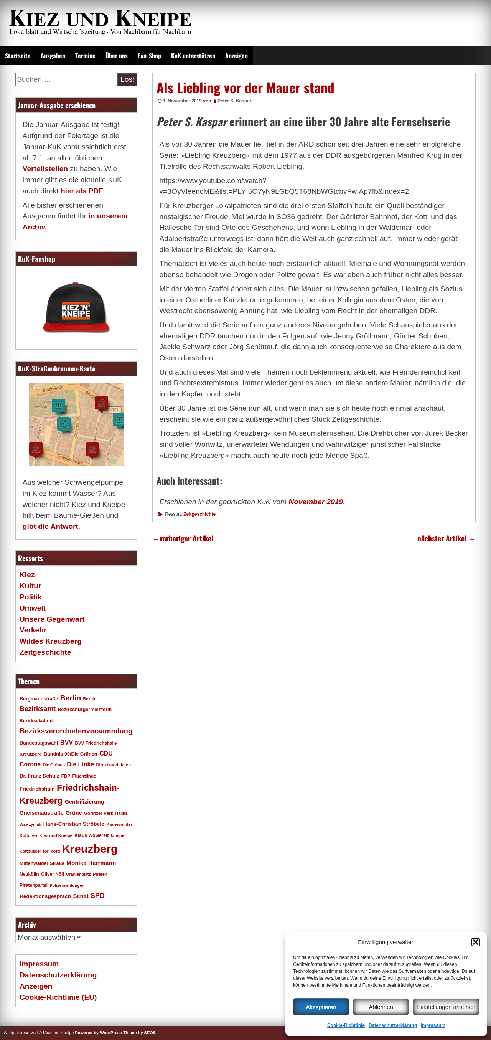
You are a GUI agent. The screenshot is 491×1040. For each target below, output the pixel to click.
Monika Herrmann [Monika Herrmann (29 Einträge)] (91, 863)
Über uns (116, 55)
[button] (475, 942)
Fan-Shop (149, 55)
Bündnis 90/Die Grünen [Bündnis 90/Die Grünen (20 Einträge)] (70, 754)
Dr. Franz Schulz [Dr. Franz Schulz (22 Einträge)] (39, 776)
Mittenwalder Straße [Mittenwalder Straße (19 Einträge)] (42, 863)
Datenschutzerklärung (393, 1025)
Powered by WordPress (98, 1032)
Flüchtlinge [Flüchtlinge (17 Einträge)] (84, 775)
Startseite (18, 55)
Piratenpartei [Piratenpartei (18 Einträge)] (34, 885)
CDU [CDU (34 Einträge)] (106, 753)
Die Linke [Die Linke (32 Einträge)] (80, 764)
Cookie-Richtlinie (346, 1025)
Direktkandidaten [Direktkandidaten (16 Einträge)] (113, 765)
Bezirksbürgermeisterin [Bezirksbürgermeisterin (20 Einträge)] (85, 709)
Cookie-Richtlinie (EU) (58, 997)
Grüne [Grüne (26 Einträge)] (74, 813)
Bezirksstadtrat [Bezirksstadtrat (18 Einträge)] (36, 720)
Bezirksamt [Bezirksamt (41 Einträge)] (38, 709)
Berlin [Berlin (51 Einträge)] (70, 698)
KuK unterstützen (193, 55)
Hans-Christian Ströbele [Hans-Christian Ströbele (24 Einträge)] (73, 824)
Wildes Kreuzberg (51, 641)
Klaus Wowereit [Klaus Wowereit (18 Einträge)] (91, 835)
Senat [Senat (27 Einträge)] (80, 896)
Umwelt (33, 608)
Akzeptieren (321, 1007)
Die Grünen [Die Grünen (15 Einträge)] (54, 765)
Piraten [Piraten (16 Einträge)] (100, 874)
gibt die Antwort (50, 526)
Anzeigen (236, 55)
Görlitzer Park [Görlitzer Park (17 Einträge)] (98, 813)
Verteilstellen (45, 169)
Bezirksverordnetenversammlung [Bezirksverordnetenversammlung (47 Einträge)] (76, 731)
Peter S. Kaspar (234, 101)
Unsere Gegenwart (52, 619)
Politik (31, 597)
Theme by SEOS (139, 1032)
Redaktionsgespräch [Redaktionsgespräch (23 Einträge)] (45, 896)
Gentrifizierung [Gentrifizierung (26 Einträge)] (84, 802)
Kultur (30, 586)
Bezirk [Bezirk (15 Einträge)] (89, 699)
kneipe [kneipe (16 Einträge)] (117, 835)
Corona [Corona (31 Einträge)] (30, 764)
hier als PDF (82, 191)
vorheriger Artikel (182, 538)
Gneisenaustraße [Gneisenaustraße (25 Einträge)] (42, 813)
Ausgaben (53, 55)
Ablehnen (381, 1007)
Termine (85, 55)
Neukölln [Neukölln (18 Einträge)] (29, 874)
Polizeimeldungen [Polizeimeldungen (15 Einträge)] (67, 885)
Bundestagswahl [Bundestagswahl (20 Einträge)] (39, 743)
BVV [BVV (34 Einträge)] (66, 742)
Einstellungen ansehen (446, 1007)
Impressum (433, 1025)
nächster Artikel (446, 538)
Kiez (27, 575)
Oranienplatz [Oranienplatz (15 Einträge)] (78, 874)
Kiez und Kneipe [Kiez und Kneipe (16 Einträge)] (55, 835)
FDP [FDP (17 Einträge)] (65, 775)
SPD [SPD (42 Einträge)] (98, 896)
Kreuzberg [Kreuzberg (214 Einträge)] (90, 848)
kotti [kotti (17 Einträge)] (55, 851)
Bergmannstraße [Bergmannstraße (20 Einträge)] (39, 699)
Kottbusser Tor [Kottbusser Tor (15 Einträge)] (34, 851)
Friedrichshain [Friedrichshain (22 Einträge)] (37, 789)
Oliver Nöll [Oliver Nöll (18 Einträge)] (52, 874)
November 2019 (315, 502)
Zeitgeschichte (199, 514)
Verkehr (33, 630)
